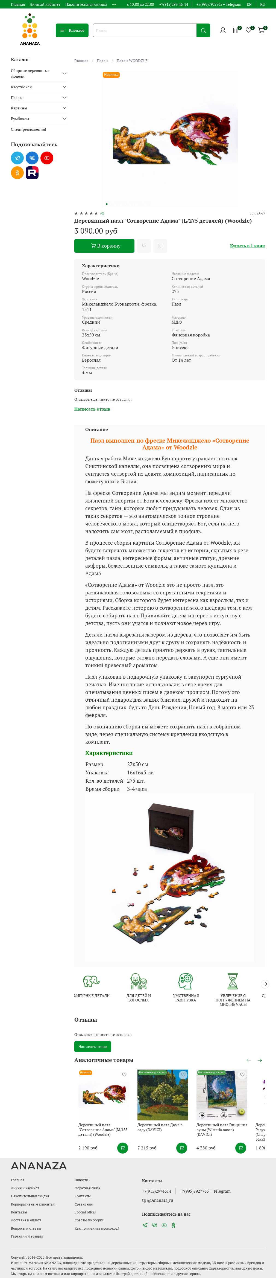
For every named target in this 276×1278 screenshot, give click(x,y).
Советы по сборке (89, 1220)
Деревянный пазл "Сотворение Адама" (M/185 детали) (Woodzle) (102, 1137)
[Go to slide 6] (126, 204)
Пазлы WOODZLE (132, 60)
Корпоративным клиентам (33, 1204)
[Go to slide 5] (122, 204)
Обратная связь (88, 1188)
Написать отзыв (92, 1047)
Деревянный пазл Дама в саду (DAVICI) (167, 1135)
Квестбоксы (21, 86)
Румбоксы (20, 118)
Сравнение (84, 1204)
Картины (19, 108)
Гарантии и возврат (27, 1236)
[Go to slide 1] (107, 204)
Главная (18, 4)
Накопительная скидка (86, 4)
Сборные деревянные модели (30, 73)
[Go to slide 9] (137, 204)
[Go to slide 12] (149, 204)
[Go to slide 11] (145, 204)
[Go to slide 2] (110, 204)
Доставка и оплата (26, 1220)
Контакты (19, 1212)
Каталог (72, 30)
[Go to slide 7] (130, 204)
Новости (81, 1180)
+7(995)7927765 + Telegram (218, 4)
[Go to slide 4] (118, 204)
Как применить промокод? (97, 1228)
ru (262, 4)
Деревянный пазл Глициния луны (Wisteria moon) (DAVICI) (234, 1135)
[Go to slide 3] (114, 204)
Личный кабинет (45, 4)
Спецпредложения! (28, 129)
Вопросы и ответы (26, 1228)
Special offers (85, 1212)
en (249, 4)
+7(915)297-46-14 (173, 4)
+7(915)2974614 (156, 1191)
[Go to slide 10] (141, 204)
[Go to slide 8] (133, 204)
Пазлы (102, 60)
